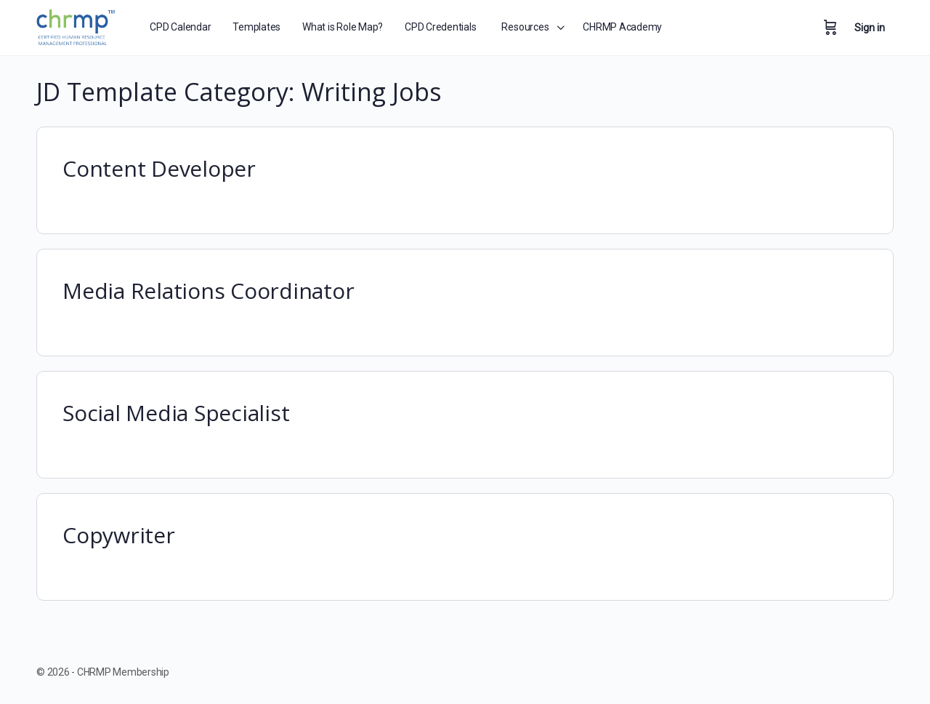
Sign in (869, 27)
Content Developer (159, 168)
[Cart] (830, 27)
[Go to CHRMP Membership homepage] (76, 25)
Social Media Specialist (175, 413)
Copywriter (118, 535)
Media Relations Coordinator (208, 290)
